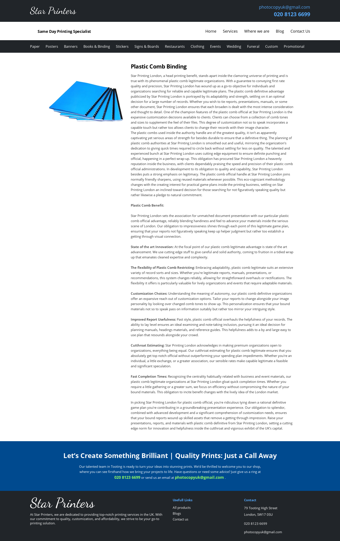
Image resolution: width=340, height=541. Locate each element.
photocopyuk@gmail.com (284, 7)
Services (230, 31)
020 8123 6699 (292, 14)
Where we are (256, 31)
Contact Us (300, 31)
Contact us (180, 519)
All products (182, 507)
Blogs (177, 513)
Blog (280, 31)
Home (210, 31)
